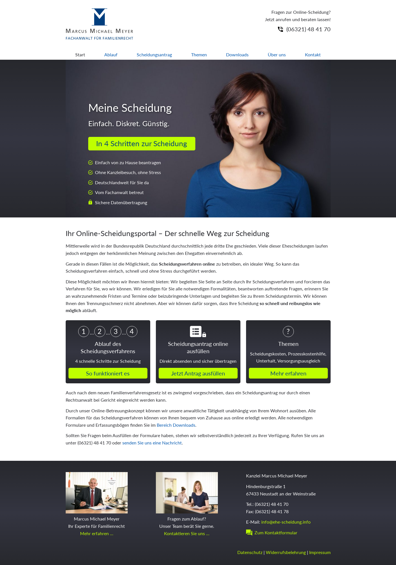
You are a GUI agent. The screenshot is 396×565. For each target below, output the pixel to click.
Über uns (277, 54)
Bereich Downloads (176, 425)
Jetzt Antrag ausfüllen (198, 373)
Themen (199, 54)
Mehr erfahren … (96, 533)
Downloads (237, 54)
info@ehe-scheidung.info (286, 521)
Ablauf (111, 54)
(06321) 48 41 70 (308, 29)
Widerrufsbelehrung (286, 552)
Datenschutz (249, 552)
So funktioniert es (108, 373)
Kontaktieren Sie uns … (186, 533)
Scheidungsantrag (154, 54)
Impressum (320, 552)
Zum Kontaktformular (276, 532)
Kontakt (313, 54)
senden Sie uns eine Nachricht (152, 442)
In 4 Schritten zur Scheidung (141, 143)
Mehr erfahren (288, 373)
